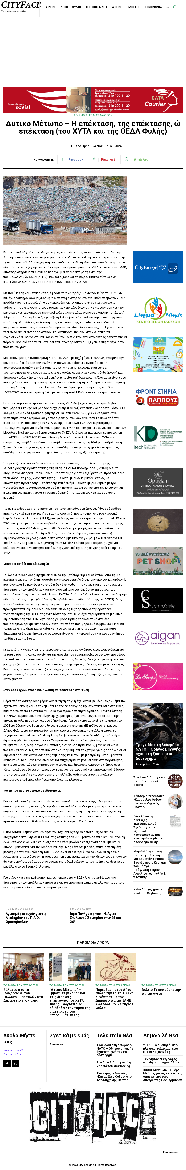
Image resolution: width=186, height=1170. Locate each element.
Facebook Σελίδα (14, 1050)
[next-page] (174, 711)
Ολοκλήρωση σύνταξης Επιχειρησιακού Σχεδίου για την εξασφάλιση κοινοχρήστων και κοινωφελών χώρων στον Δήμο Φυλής (148, 829)
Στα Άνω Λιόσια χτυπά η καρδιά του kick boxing (149, 781)
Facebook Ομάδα (14, 1054)
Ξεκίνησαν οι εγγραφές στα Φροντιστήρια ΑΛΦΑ (161, 1060)
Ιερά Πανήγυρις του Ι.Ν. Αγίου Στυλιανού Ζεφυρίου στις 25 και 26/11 (95, 918)
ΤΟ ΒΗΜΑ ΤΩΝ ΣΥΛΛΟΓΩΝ (93, 115)
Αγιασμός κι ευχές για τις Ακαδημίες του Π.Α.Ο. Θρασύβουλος (26, 918)
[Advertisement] (93, 43)
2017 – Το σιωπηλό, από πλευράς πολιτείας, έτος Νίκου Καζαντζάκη (161, 1048)
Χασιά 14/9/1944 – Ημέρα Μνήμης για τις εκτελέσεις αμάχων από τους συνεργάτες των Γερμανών (162, 1075)
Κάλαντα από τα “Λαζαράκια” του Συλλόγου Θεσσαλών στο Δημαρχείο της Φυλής (23, 995)
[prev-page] (166, 711)
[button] (175, 7)
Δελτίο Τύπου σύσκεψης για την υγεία (161, 991)
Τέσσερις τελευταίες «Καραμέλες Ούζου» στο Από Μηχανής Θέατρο (149, 801)
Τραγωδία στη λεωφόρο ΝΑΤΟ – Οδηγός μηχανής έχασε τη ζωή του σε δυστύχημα (158, 752)
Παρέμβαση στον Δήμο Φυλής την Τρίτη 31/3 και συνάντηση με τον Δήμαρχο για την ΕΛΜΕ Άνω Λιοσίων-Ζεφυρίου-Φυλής (115, 999)
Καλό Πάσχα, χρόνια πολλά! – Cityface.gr (148, 891)
